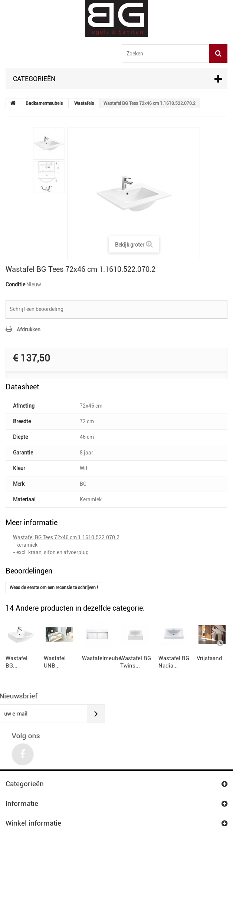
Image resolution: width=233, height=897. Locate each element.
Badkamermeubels (44, 103)
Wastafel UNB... (98, 693)
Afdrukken (28, 329)
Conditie (15, 284)
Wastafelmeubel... (175, 693)
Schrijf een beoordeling (36, 309)
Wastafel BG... (23, 693)
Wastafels (84, 103)
